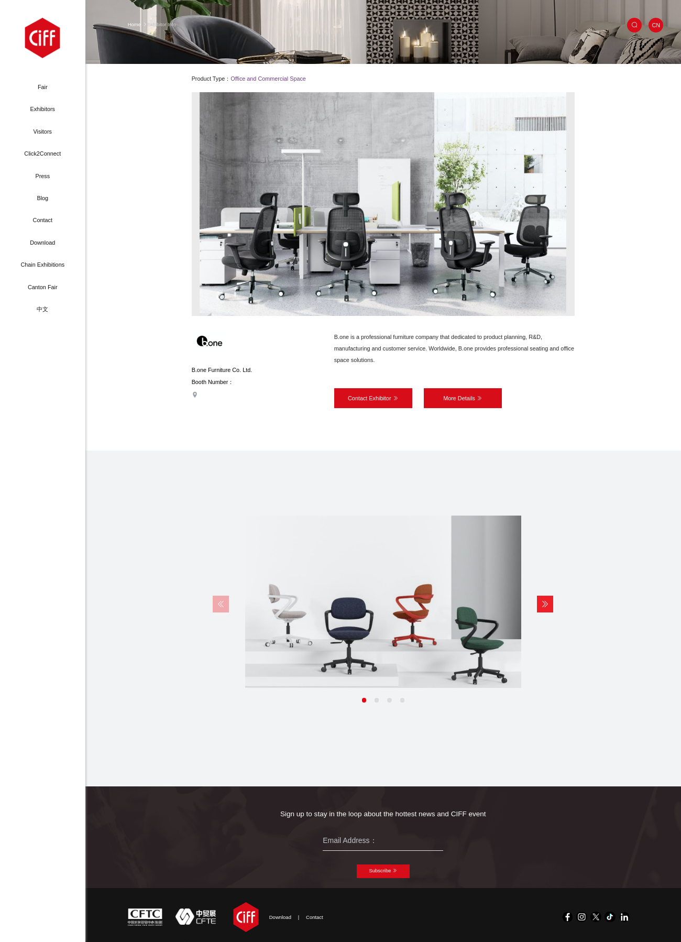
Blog (42, 198)
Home (134, 24)
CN (656, 25)
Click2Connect (42, 153)
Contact (42, 220)
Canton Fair (43, 287)
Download (42, 242)
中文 (42, 309)
